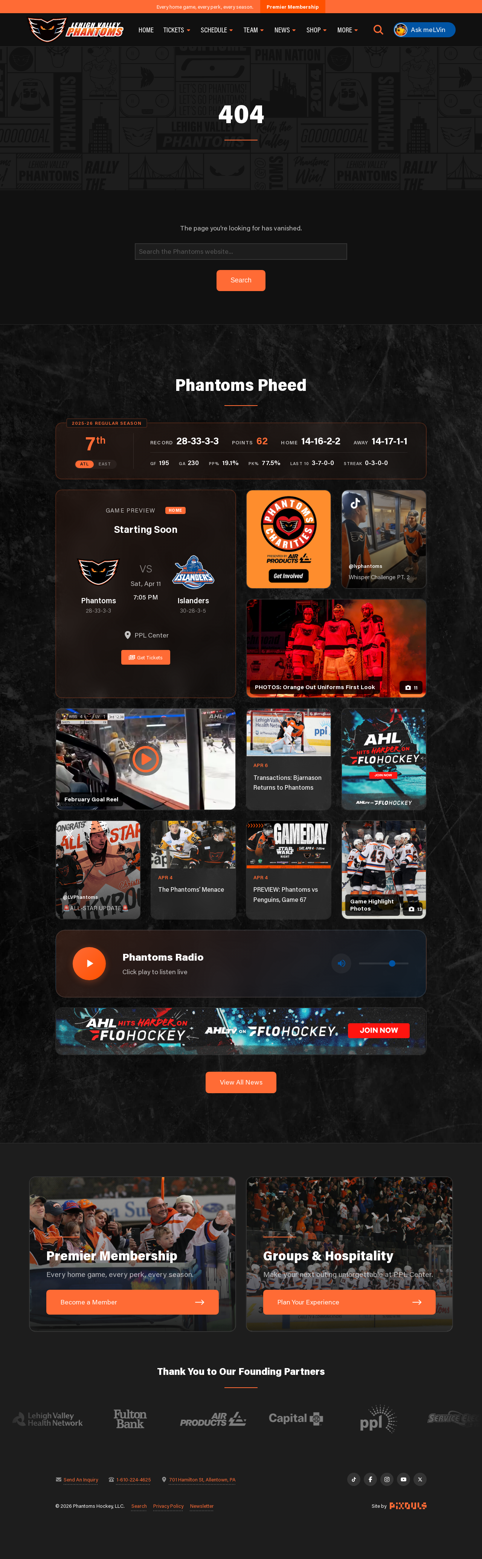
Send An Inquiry (81, 1479)
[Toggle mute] (341, 963)
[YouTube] (403, 1479)
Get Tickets (146, 657)
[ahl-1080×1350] (384, 759)
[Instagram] (387, 1479)
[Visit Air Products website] (225, 1419)
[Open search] (378, 29)
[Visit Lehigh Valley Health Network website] (59, 1419)
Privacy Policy (168, 1505)
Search (139, 1505)
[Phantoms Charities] (289, 539)
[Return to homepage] (75, 30)
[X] (420, 1479)
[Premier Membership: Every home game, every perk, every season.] (132, 1254)
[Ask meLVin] (425, 29)
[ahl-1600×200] (241, 1030)
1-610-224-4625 (133, 1479)
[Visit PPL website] (390, 1419)
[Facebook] (370, 1479)
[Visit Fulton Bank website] (142, 1419)
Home (146, 29)
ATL (84, 464)
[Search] (241, 251)
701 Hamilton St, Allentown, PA (202, 1479)
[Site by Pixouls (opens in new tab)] (408, 1506)
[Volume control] (384, 963)
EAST (105, 464)
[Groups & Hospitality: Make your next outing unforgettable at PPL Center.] (349, 1254)
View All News (241, 1082)
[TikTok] (353, 1479)
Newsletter (202, 1505)
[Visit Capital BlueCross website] (308, 1419)
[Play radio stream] (89, 963)
